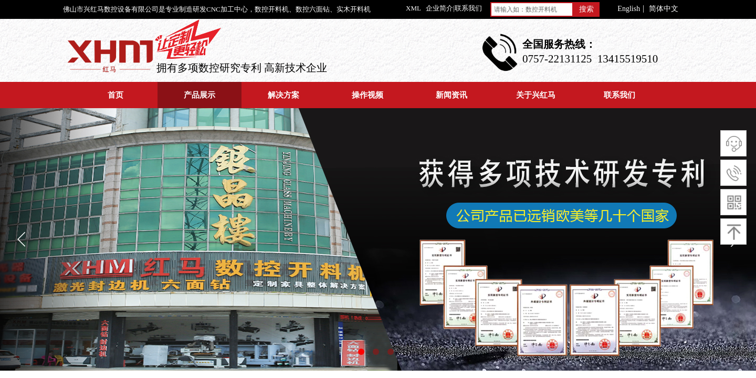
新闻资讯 (451, 94)
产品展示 (199, 94)
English (628, 9)
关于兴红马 (535, 94)
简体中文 (663, 9)
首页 (115, 94)
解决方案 (283, 94)
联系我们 (619, 94)
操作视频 (367, 94)
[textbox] (531, 9)
